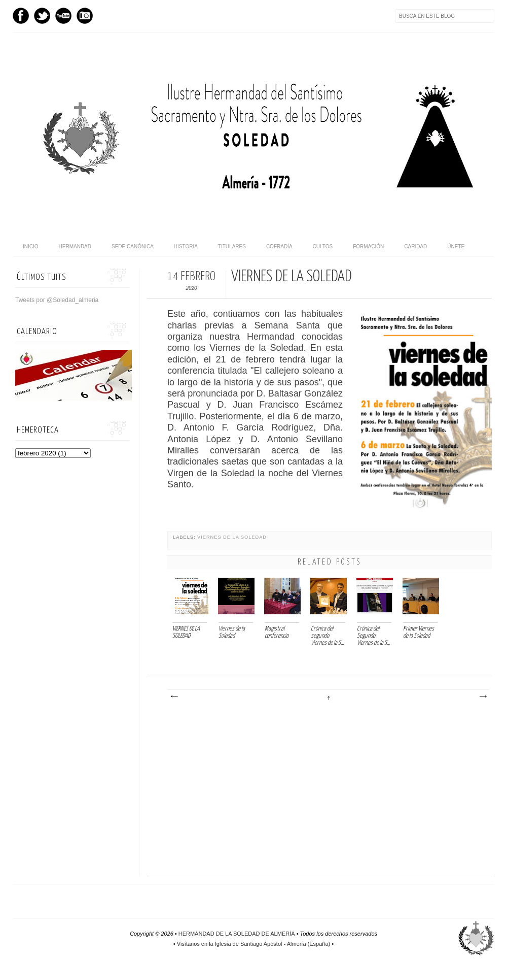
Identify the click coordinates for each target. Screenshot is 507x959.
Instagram (85, 16)
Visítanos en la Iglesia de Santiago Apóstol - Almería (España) (253, 944)
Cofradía (279, 246)
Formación (368, 246)
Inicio (31, 246)
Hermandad (75, 246)
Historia (186, 246)
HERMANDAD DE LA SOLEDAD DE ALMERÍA (236, 934)
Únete (455, 246)
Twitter (42, 16)
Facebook (21, 16)
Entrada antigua (482, 696)
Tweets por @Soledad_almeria (56, 300)
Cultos (323, 246)
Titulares (232, 246)
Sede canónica (133, 246)
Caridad (415, 246)
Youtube (63, 16)
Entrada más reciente (173, 696)
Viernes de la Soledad (232, 537)
